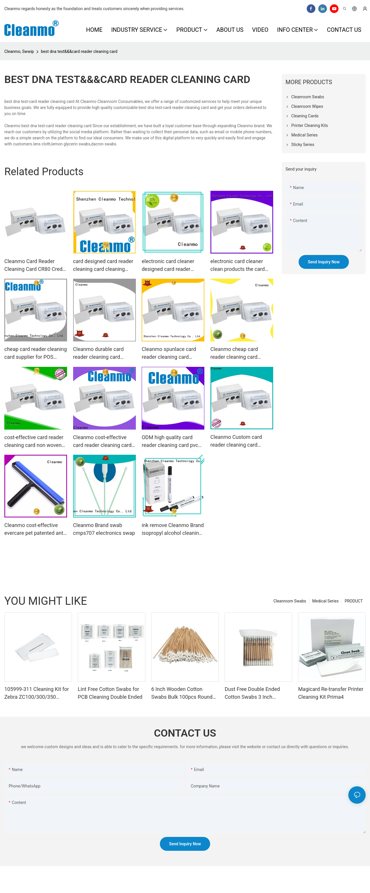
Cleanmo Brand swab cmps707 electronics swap (104, 529)
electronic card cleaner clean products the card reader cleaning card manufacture (237, 265)
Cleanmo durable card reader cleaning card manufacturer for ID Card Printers (102, 353)
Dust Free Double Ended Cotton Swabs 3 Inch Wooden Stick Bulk (252, 693)
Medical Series (325, 601)
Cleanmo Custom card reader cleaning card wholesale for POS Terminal (236, 441)
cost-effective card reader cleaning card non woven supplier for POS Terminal (33, 441)
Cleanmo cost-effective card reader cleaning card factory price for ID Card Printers (102, 441)
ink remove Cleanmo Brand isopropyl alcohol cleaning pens (173, 529)
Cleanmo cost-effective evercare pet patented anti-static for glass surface (35, 529)
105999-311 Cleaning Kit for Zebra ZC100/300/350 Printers (36, 693)
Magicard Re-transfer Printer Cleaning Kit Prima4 (330, 693)
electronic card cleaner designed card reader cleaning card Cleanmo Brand (168, 265)
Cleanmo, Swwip (19, 51)
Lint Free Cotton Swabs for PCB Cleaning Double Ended (110, 693)
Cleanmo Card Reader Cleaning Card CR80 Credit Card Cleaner (34, 265)
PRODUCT (354, 601)
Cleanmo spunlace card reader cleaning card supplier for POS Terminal (171, 353)
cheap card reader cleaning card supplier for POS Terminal (35, 353)
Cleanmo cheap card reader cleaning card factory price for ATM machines (234, 353)
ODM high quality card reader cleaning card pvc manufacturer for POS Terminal (170, 441)
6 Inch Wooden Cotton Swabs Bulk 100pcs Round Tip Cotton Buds (181, 693)
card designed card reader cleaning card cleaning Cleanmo (103, 265)
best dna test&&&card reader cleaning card (79, 51)
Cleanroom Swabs (289, 601)
